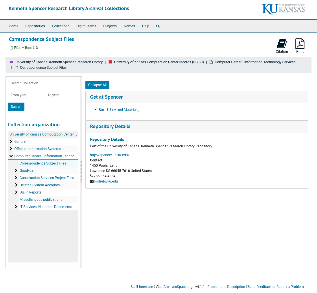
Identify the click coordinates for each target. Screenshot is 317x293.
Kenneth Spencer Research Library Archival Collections (69, 8)
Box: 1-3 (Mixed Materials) (119, 110)
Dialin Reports (30, 192)
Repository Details (110, 126)
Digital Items (86, 26)
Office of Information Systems (37, 149)
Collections (61, 26)
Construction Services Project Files (47, 178)
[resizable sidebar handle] (81, 172)
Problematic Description (226, 287)
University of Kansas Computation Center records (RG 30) (159, 62)
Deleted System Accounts (40, 185)
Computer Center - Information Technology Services (255, 62)
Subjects (110, 26)
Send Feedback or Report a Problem (276, 287)
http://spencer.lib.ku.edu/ (109, 155)
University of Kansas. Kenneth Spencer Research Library (59, 62)
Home (13, 26)
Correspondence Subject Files (43, 163)
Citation (282, 46)
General (20, 141)
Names (129, 26)
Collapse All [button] (97, 85)
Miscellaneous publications (41, 199)
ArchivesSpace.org (178, 287)
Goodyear (27, 170)
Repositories (35, 26)
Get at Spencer (106, 96)
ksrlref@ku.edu (106, 181)
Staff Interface (142, 287)
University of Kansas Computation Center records (48, 134)
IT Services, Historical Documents (46, 207)
